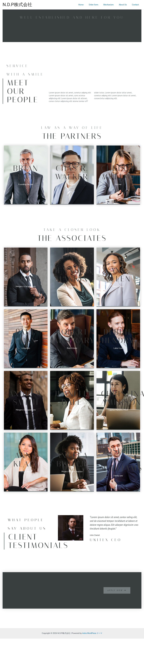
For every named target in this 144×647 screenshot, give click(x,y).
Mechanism (112, 5)
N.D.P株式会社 (17, 4)
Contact (136, 5)
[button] (116, 590)
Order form (98, 5)
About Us (125, 5)
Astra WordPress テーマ (92, 633)
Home (86, 5)
